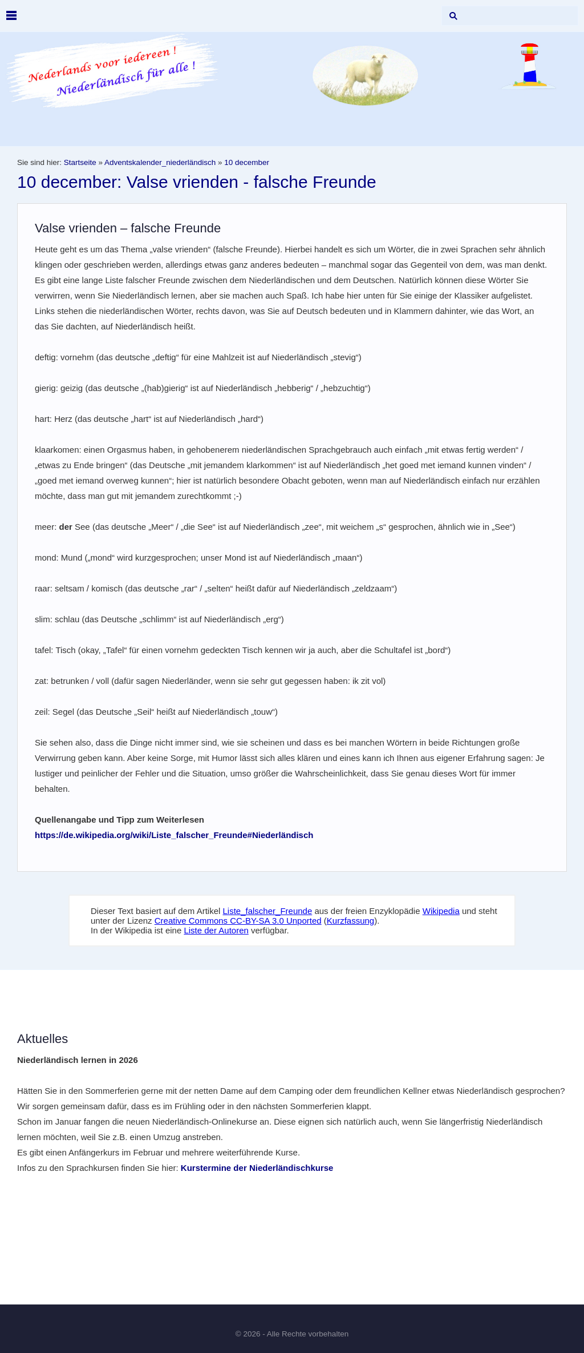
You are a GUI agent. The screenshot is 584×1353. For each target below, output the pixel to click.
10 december (246, 162)
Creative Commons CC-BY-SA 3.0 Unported (238, 920)
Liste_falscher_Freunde (268, 911)
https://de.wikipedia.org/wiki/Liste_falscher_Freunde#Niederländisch (174, 835)
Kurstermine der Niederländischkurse (257, 1168)
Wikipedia (441, 911)
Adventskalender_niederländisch (160, 162)
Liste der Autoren (216, 930)
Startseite (80, 162)
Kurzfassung (350, 920)
